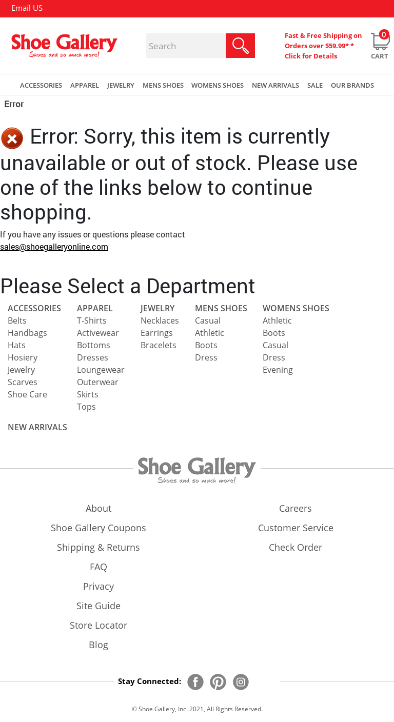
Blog (98, 644)
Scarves (22, 382)
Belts (17, 320)
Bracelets (158, 345)
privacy (98, 586)
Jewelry (21, 369)
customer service (295, 527)
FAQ (98, 566)
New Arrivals (275, 85)
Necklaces (160, 320)
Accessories (34, 308)
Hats (17, 345)
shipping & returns (98, 547)
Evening (278, 369)
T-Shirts (92, 320)
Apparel (95, 308)
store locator (98, 625)
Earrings (157, 332)
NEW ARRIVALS (37, 427)
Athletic (209, 332)
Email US (27, 8)
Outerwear (98, 382)
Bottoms (93, 345)
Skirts (87, 394)
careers (295, 508)
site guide (98, 605)
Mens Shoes (221, 308)
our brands (352, 85)
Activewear (98, 332)
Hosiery (22, 357)
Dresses (92, 357)
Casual (208, 320)
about (98, 508)
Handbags (27, 332)
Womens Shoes (296, 308)
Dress (206, 357)
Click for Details (311, 56)
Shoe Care (27, 394)
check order (295, 547)
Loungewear (101, 369)
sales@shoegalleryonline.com (54, 246)
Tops (86, 406)
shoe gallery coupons (98, 527)
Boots (206, 345)
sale (315, 85)
